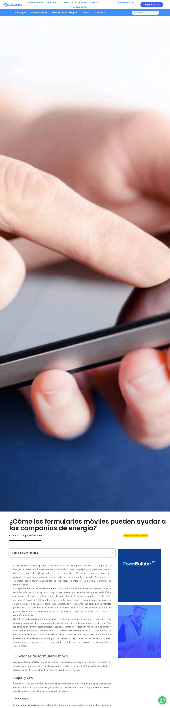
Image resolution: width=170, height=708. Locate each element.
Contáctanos (125, 2)
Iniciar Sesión (80, 6)
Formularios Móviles (135, 535)
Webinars (99, 12)
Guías (86, 12)
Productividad (39, 12)
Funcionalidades (35, 2)
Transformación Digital (64, 12)
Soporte (94, 2)
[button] (111, 553)
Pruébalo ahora (139, 585)
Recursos (70, 2)
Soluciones (53, 2)
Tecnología (19, 12)
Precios (83, 2)
